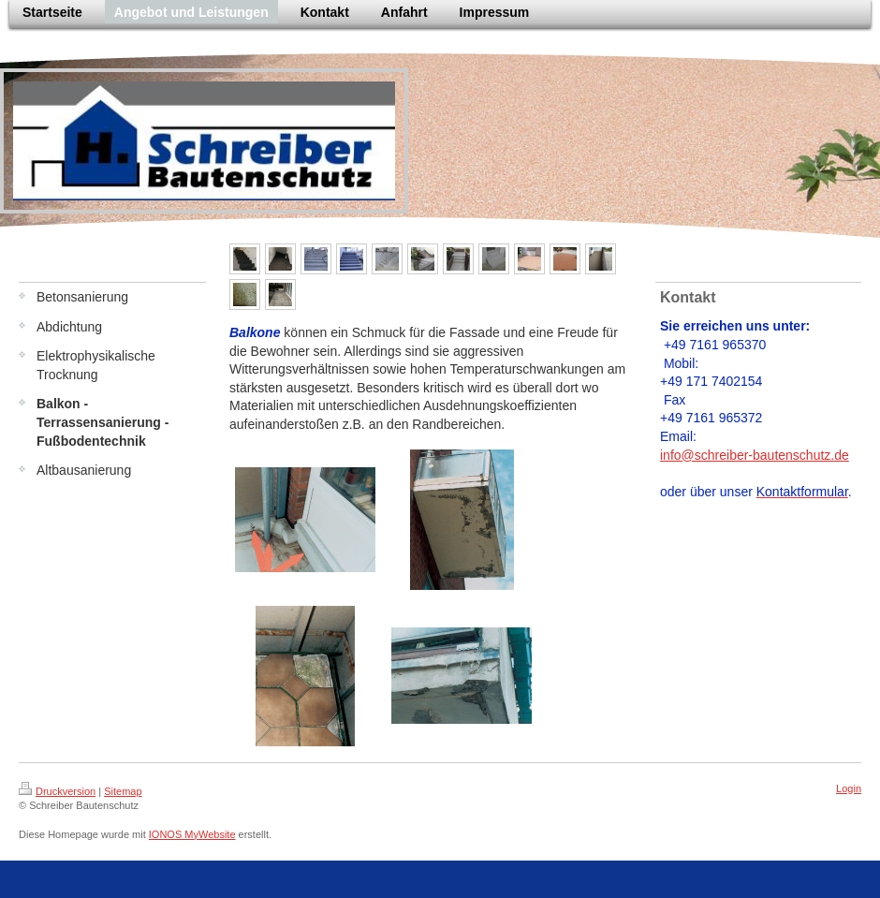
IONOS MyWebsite (192, 834)
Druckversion (57, 791)
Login (848, 788)
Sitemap (122, 791)
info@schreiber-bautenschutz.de (754, 455)
